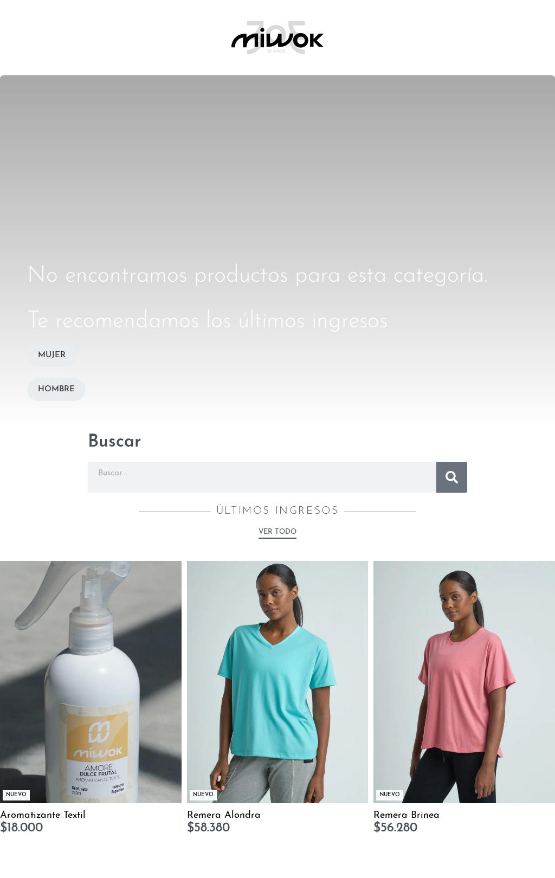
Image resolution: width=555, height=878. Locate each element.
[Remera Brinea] (464, 682)
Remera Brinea (406, 815)
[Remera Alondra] (278, 682)
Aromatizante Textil (43, 815)
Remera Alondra (224, 815)
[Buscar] (451, 477)
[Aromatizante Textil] (91, 682)
